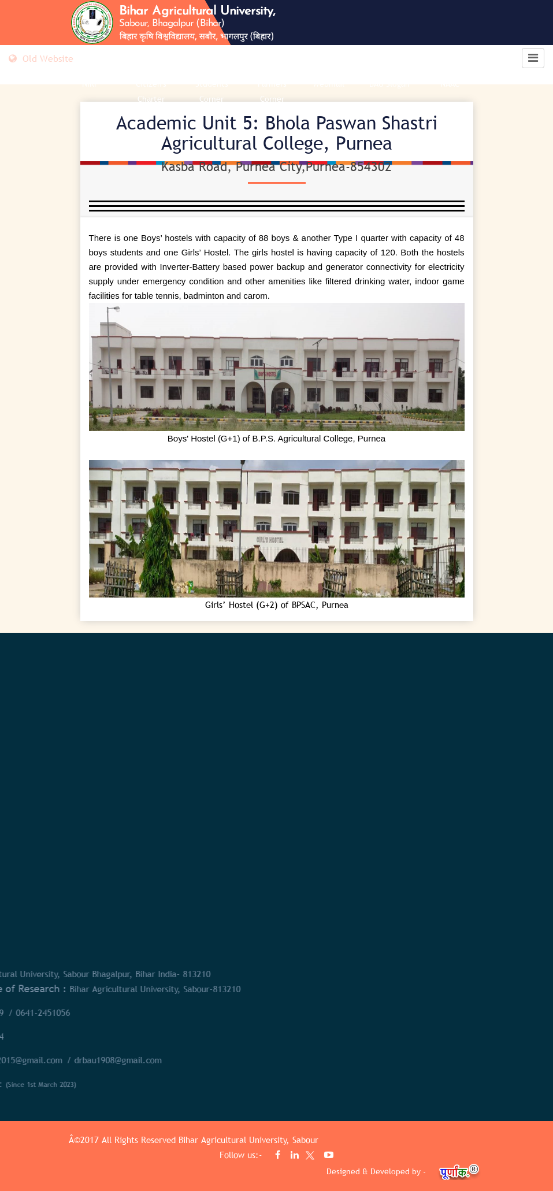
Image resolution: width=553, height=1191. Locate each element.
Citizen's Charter (151, 91)
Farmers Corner (272, 91)
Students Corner (211, 91)
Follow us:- (242, 1154)
